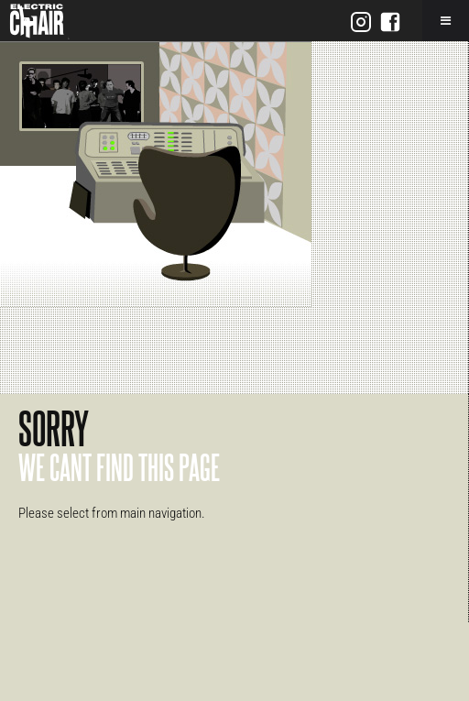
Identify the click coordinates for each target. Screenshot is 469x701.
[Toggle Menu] (445, 20)
